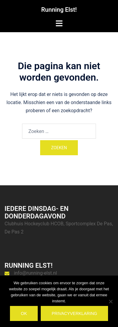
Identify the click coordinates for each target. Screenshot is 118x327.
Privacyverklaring (74, 313)
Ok (24, 313)
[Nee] (110, 301)
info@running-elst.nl (35, 273)
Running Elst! (59, 9)
